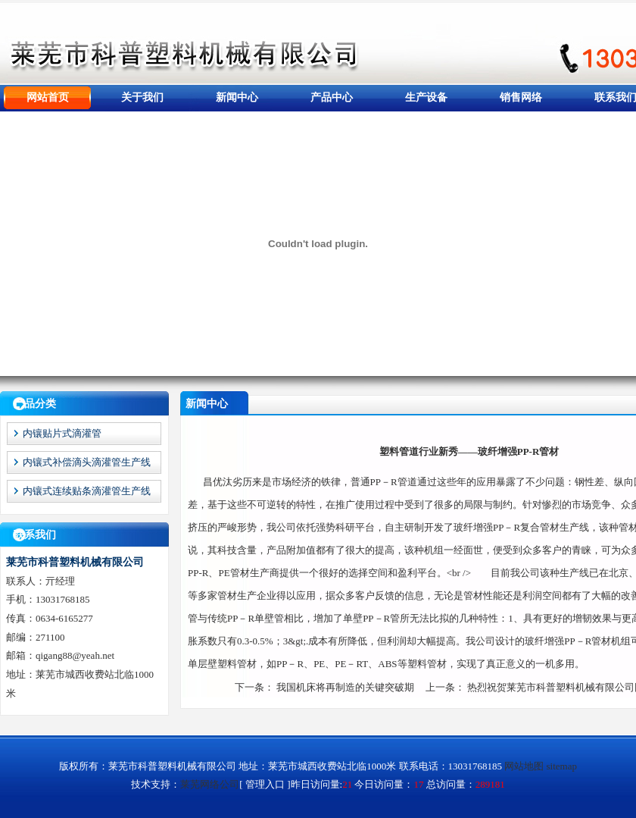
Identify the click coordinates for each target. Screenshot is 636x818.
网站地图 (524, 766)
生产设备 (426, 97)
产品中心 (331, 97)
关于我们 (142, 97)
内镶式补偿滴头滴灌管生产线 (87, 462)
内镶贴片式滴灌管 (62, 433)
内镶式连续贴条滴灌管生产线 (87, 491)
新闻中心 (237, 97)
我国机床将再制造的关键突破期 (345, 687)
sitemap (562, 766)
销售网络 (521, 97)
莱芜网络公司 (209, 784)
